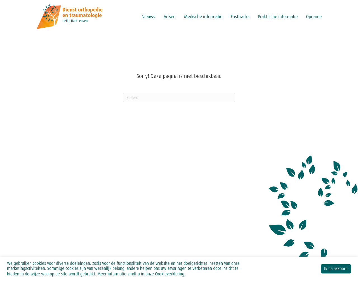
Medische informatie (203, 17)
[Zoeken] (179, 97)
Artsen (170, 17)
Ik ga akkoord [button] (336, 269)
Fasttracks (240, 17)
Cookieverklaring (169, 274)
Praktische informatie (278, 17)
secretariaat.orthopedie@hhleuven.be (76, 242)
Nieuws (148, 17)
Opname (314, 17)
